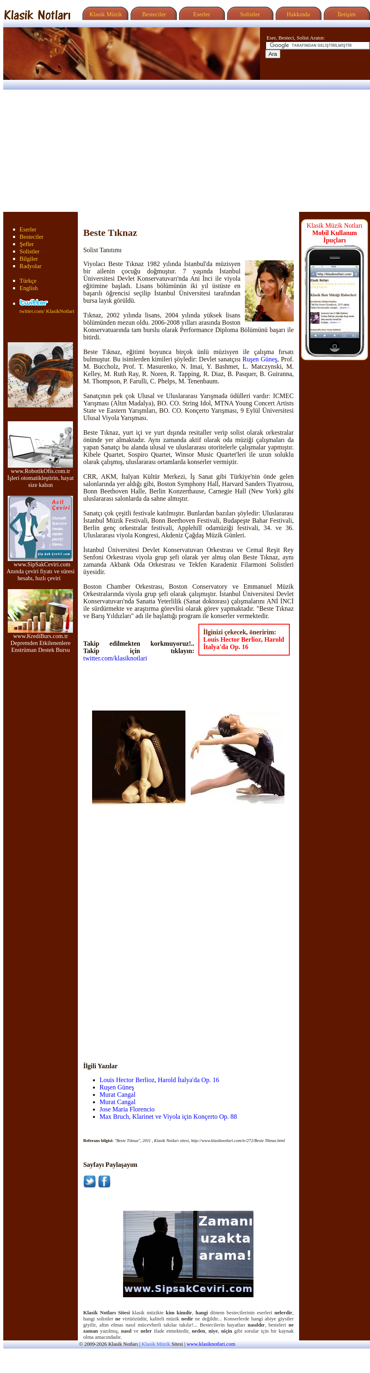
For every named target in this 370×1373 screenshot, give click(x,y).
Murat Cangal (117, 1094)
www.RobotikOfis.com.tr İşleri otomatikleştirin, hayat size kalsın (40, 475)
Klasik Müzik (104, 14)
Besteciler (152, 14)
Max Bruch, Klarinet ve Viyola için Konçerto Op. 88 (168, 1116)
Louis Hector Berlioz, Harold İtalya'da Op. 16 (243, 643)
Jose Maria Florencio (126, 1109)
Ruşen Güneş (260, 359)
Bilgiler (29, 258)
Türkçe (28, 280)
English (29, 288)
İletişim (345, 14)
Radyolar (31, 266)
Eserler (201, 14)
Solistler (249, 14)
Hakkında (297, 14)
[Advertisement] (185, 151)
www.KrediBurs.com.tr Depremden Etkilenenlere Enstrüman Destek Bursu (40, 640)
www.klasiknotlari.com (211, 1344)
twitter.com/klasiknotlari (115, 658)
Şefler (27, 244)
